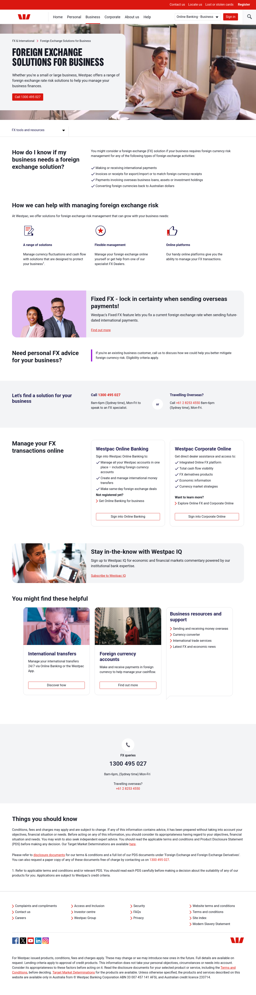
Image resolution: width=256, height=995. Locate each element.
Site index (199, 918)
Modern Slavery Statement (211, 924)
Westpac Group (85, 918)
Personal (74, 17)
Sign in (230, 17)
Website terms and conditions (214, 906)
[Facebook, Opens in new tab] (15, 940)
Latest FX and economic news (195, 647)
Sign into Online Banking (128, 516)
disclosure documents (49, 855)
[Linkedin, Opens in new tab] (38, 940)
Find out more (101, 330)
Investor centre (84, 912)
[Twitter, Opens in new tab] (23, 940)
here (132, 844)
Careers (20, 918)
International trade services (192, 641)
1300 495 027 (109, 395)
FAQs (137, 912)
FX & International (23, 41)
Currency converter (187, 635)
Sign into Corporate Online (207, 516)
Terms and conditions (208, 912)
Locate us (195, 4)
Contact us (177, 4)
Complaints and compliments (36, 906)
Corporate (112, 17)
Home (58, 17)
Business (93, 17)
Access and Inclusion (89, 906)
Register (244, 4)
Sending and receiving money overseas (200, 629)
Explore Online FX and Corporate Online (206, 503)
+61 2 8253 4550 (188, 403)
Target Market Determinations (73, 972)
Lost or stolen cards (219, 4)
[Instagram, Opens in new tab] (45, 943)
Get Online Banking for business (121, 501)
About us (132, 17)
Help (147, 17)
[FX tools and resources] (39, 132)
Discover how (56, 685)
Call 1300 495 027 (28, 97)
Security (139, 906)
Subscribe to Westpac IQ (108, 576)
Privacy (138, 918)
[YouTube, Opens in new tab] (30, 940)
